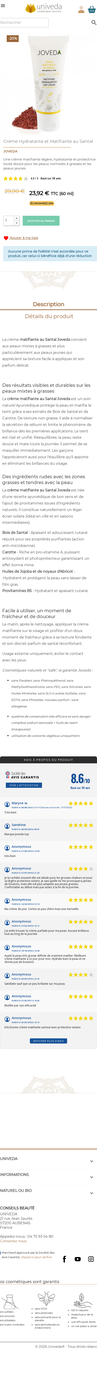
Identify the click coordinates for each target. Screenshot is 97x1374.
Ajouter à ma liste (20, 238)
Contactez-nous (13, 1241)
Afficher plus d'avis (48, 1041)
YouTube (77, 1259)
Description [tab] (48, 304)
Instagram (91, 1259)
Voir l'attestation (23, 785)
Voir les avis (48, 178)
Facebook (64, 1263)
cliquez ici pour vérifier (36, 1257)
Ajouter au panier (41, 220)
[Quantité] (8, 221)
